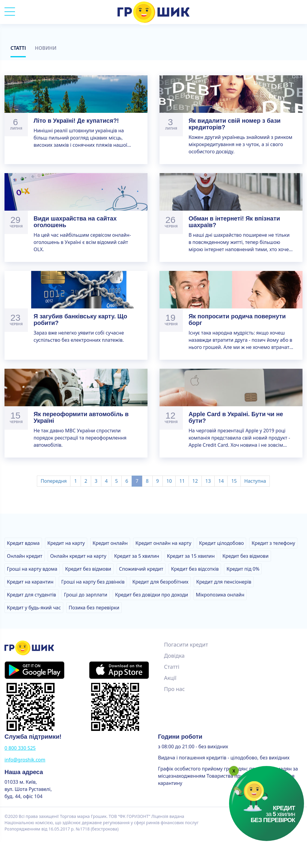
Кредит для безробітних (160, 581)
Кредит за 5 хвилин (136, 556)
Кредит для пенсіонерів (223, 581)
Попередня (54, 481)
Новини (45, 48)
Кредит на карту (66, 543)
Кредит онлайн (110, 543)
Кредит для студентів (31, 594)
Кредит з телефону (273, 543)
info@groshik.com (24, 759)
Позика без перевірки (94, 607)
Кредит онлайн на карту (163, 543)
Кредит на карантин (30, 581)
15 (234, 481)
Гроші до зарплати (85, 594)
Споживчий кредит (141, 569)
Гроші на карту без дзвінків (92, 581)
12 (195, 481)
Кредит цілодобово (221, 543)
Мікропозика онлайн (220, 594)
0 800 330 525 (20, 748)
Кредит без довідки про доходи (151, 594)
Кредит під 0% (242, 569)
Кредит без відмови (245, 556)
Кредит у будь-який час (34, 607)
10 (169, 481)
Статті (18, 48)
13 (208, 481)
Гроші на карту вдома (32, 569)
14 (221, 481)
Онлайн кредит (24, 556)
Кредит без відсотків (195, 569)
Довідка (174, 655)
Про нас (174, 688)
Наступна (255, 481)
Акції (170, 677)
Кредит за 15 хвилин (191, 556)
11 (182, 481)
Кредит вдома (23, 543)
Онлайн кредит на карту (78, 556)
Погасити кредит (186, 644)
